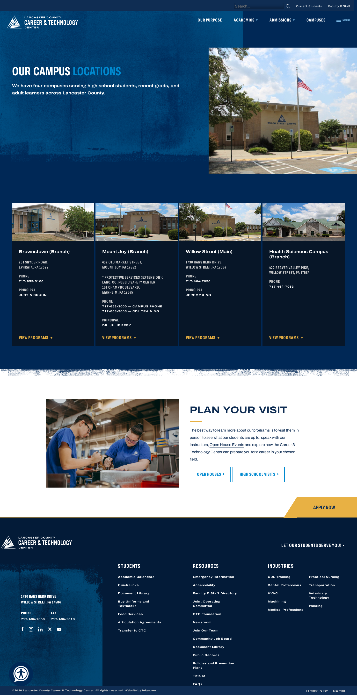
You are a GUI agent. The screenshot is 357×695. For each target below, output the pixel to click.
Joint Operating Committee (206, 604)
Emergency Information (213, 577)
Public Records (206, 655)
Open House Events (227, 445)
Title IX (199, 676)
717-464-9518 (63, 619)
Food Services (130, 614)
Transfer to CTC (132, 630)
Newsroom (202, 622)
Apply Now (324, 508)
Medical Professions (285, 609)
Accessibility (204, 585)
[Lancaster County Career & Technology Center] (42, 23)
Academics (244, 20)
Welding (316, 606)
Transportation (322, 585)
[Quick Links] (343, 20)
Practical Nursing (324, 577)
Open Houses (209, 474)
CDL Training (279, 577)
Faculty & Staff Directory (215, 593)
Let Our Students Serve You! (311, 545)
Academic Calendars (136, 577)
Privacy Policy (317, 690)
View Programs (33, 337)
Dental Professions (284, 585)
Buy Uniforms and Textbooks (133, 604)
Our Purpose (210, 20)
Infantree (149, 690)
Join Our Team (206, 630)
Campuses (316, 20)
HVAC (273, 593)
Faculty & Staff (339, 6)
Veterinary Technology (319, 595)
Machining (277, 601)
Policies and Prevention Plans (213, 665)
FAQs (197, 684)
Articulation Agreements (139, 622)
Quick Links (128, 585)
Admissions (280, 20)
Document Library (133, 593)
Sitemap (339, 690)
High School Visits (257, 474)
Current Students (309, 6)
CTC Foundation (207, 614)
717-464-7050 (33, 619)
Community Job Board (212, 638)
